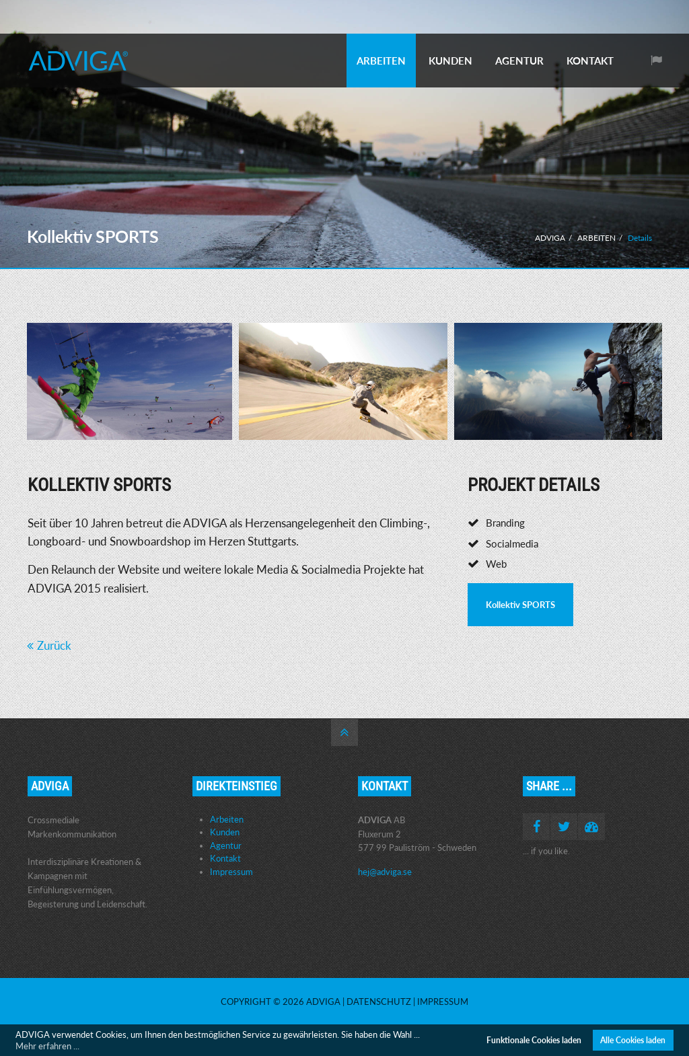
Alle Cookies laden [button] (632, 1040)
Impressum (231, 871)
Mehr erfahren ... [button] (47, 1046)
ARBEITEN (381, 60)
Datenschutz (379, 1001)
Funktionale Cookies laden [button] (533, 1040)
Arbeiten (227, 819)
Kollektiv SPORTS (520, 604)
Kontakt (225, 858)
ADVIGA (550, 238)
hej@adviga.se (385, 871)
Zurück (54, 645)
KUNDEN (450, 60)
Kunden (225, 832)
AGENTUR (519, 60)
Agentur (226, 845)
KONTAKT (590, 60)
